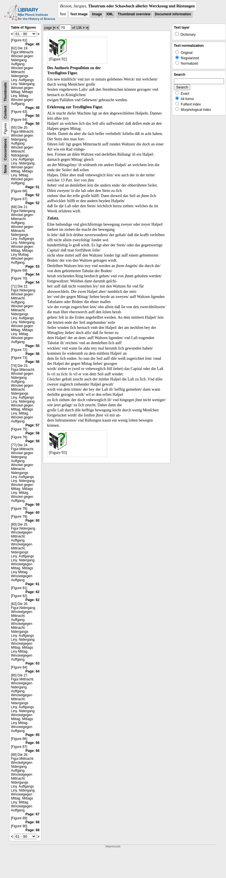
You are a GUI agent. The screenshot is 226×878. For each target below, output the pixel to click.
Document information (173, 14)
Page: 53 (32, 266)
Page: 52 (32, 195)
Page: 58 (32, 433)
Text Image (79, 14)
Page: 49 (32, 108)
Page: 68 (32, 822)
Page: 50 (32, 116)
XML (109, 14)
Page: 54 (32, 274)
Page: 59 (32, 505)
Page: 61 (32, 584)
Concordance (5, 149)
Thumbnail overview (134, 14)
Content (5, 112)
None (5, 169)
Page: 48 (32, 44)
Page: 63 (32, 663)
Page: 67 (32, 814)
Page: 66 (32, 743)
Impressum (113, 846)
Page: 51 (32, 187)
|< (54, 28)
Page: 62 (32, 592)
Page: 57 (32, 425)
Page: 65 (32, 735)
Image (97, 14)
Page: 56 (32, 354)
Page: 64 (32, 671)
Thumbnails (5, 91)
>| (87, 28)
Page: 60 (32, 513)
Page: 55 (32, 346)
